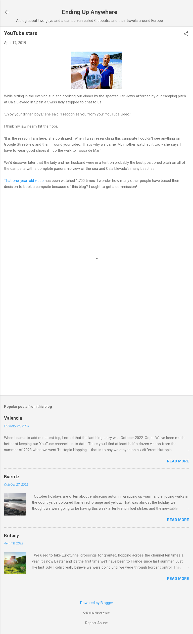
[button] (186, 34)
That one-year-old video (24, 180)
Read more (178, 461)
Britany (11, 535)
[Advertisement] (96, 351)
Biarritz (12, 476)
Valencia (13, 418)
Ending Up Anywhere (89, 12)
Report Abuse (96, 623)
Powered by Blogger (96, 603)
